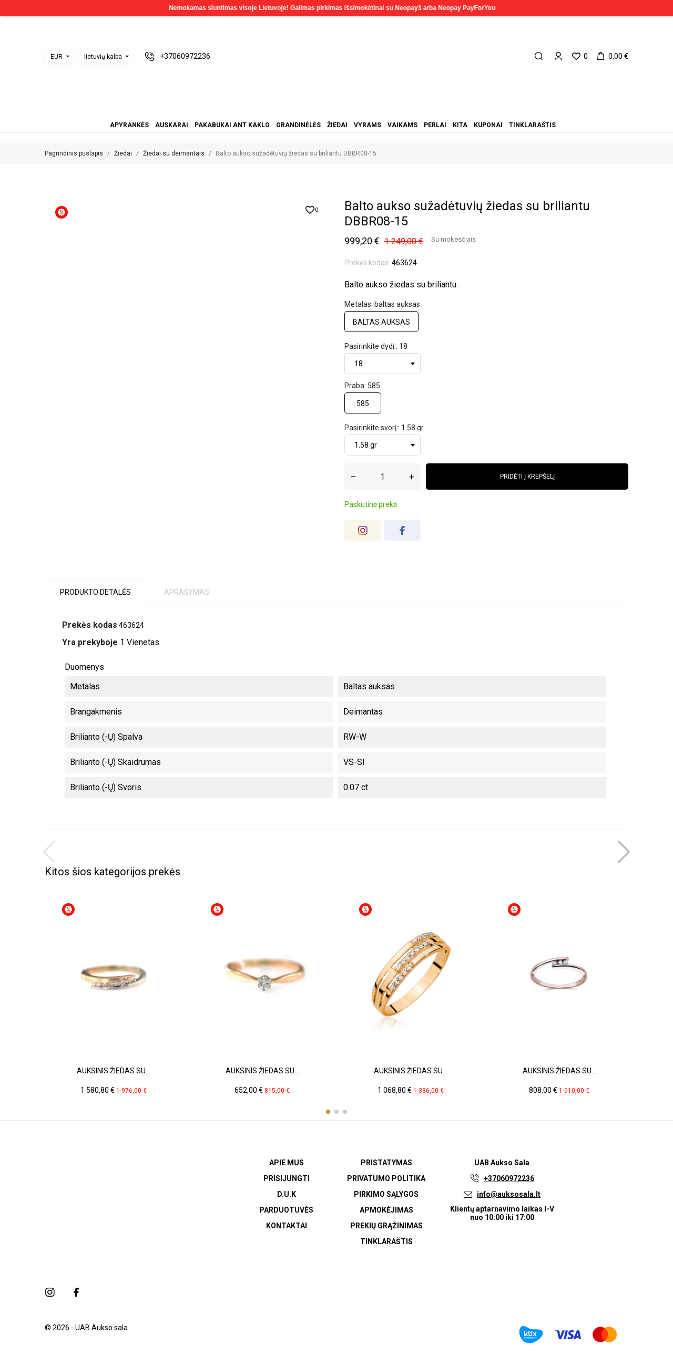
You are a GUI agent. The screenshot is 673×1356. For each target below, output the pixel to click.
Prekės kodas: (367, 262)
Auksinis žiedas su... (113, 1071)
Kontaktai (286, 1226)
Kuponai (362, 110)
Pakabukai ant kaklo (317, 110)
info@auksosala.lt (509, 1194)
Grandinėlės (324, 110)
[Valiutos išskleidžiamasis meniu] (59, 57)
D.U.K (286, 1194)
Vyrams (336, 110)
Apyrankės (305, 110)
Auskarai (311, 110)
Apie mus (286, 1162)
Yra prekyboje (90, 642)
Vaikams (343, 110)
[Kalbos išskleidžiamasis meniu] (105, 57)
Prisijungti (286, 1178)
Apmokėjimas (386, 1210)
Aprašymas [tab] (186, 592)
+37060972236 (509, 1178)
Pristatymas (386, 1162)
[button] (328, 1112)
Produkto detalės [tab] (95, 592)
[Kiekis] (382, 476)
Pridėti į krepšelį (527, 476)
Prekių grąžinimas (386, 1226)
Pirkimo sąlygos (386, 1194)
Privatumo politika (386, 1178)
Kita (355, 110)
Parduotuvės (286, 1210)
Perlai (349, 110)
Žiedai (330, 110)
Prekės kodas (89, 625)
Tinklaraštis (368, 110)
